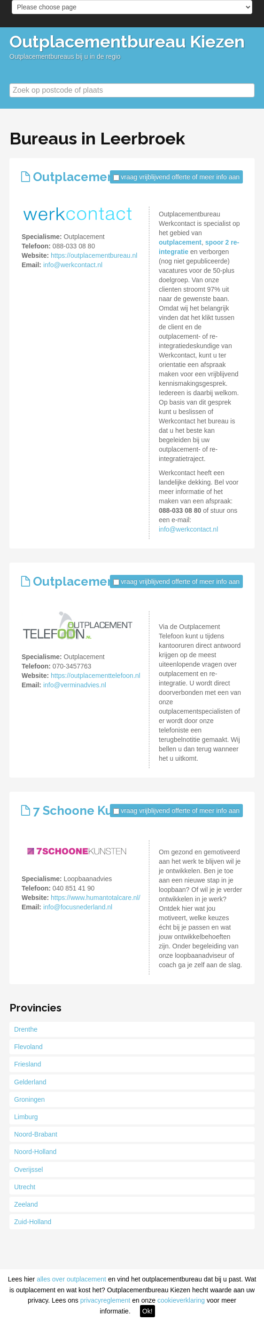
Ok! (147, 1311)
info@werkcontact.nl (72, 265)
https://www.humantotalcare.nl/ (95, 897)
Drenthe (26, 1029)
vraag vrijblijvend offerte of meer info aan (180, 177)
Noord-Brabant (35, 1134)
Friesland (27, 1064)
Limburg (26, 1117)
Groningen (29, 1099)
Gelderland (30, 1082)
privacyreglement (105, 1300)
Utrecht (24, 1187)
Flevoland (28, 1046)
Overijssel (28, 1169)
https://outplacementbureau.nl (94, 255)
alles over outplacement (71, 1279)
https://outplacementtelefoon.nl (95, 675)
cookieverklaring (181, 1300)
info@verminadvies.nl (74, 685)
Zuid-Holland (32, 1222)
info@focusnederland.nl (77, 907)
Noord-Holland (35, 1151)
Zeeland (26, 1204)
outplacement (180, 242)
